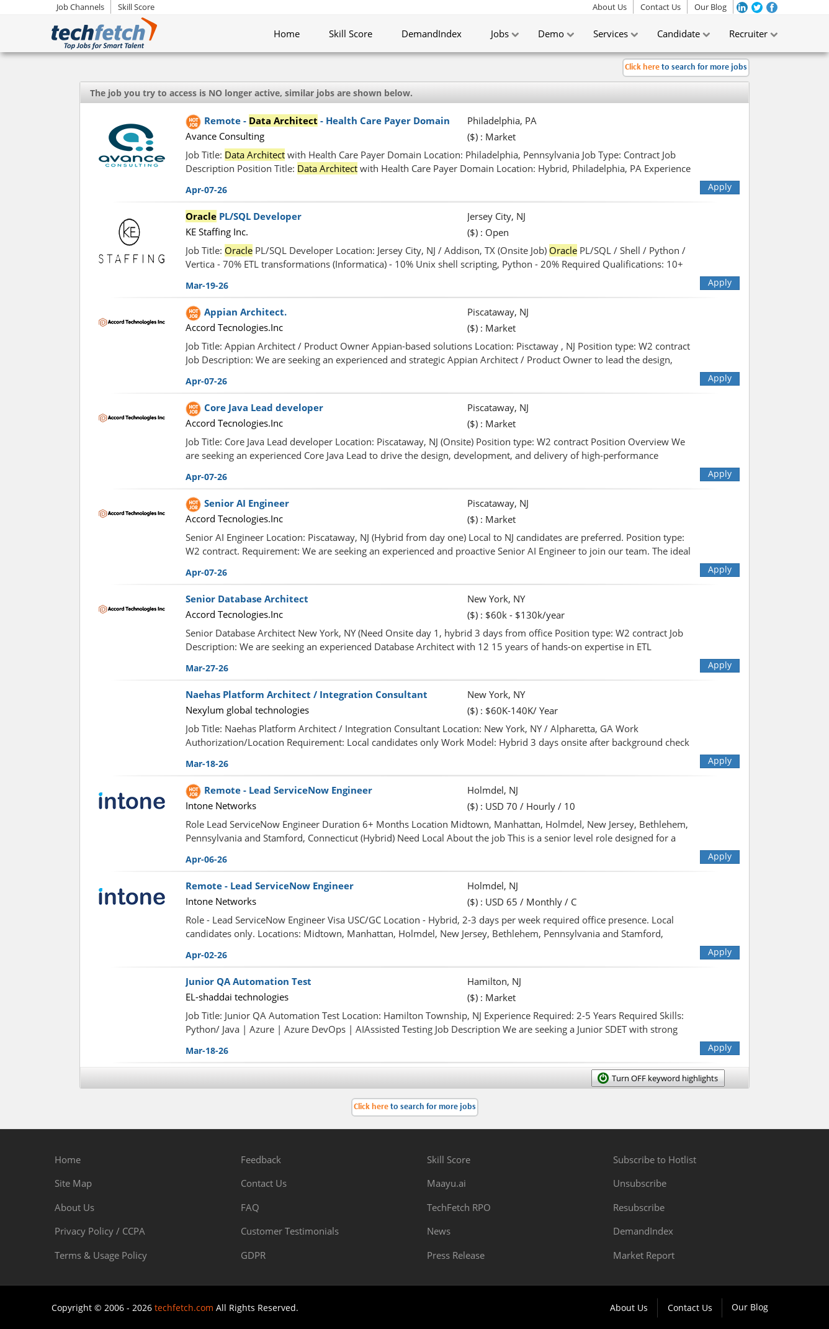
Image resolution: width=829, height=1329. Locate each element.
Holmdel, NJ (492, 790)
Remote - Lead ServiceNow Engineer (288, 790)
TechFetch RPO (459, 1207)
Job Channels (80, 6)
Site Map (73, 1183)
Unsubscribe (639, 1183)
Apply (720, 187)
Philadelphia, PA (502, 120)
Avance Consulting (225, 136)
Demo (551, 33)
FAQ (250, 1207)
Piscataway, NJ (498, 312)
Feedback (261, 1159)
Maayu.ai (446, 1183)
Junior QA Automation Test (248, 981)
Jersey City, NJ (496, 216)
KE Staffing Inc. (217, 231)
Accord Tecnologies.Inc (234, 327)
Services (610, 33)
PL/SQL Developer (244, 216)
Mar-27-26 (207, 668)
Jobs (500, 33)
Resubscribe (639, 1207)
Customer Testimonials (290, 1231)
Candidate (678, 33)
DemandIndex (431, 33)
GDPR (253, 1255)
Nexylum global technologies (247, 710)
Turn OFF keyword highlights (665, 1078)
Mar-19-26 (207, 285)
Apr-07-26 (206, 190)
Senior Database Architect (247, 598)
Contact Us (660, 6)
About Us (610, 6)
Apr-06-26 (206, 859)
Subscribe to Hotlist (654, 1159)
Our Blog (710, 6)
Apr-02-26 (206, 955)
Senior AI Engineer (246, 503)
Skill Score (136, 6)
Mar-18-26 (207, 763)
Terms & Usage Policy (101, 1255)
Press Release (456, 1255)
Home (287, 33)
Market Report (643, 1255)
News (438, 1231)
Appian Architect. (245, 312)
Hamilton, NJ (494, 981)
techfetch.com (184, 1307)
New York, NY (496, 598)
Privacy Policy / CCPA (100, 1231)
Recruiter (748, 33)
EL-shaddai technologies (237, 997)
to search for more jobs (686, 67)
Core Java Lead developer (263, 407)
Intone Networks (221, 805)
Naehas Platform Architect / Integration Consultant (307, 694)
